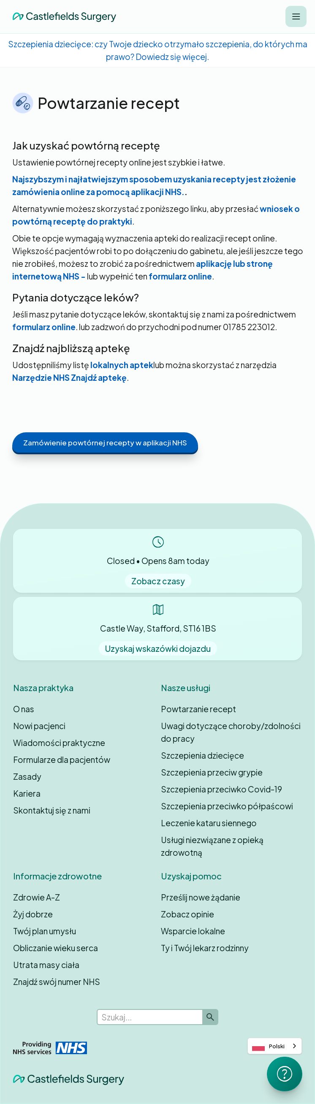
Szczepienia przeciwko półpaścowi (227, 806)
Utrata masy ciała (46, 965)
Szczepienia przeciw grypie (212, 772)
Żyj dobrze (33, 914)
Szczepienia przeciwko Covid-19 (221, 789)
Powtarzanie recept (198, 709)
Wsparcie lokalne (193, 931)
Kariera (27, 793)
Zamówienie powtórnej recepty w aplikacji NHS (105, 442)
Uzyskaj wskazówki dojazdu (158, 648)
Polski (268, 1046)
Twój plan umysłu (44, 931)
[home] (62, 17)
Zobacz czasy (158, 581)
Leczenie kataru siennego (209, 823)
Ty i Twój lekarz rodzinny (205, 948)
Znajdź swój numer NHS (56, 982)
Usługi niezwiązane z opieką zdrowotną (212, 846)
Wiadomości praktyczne (59, 743)
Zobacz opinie (187, 914)
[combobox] (274, 1046)
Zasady (27, 776)
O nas (23, 709)
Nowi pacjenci (39, 726)
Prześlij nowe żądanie (200, 897)
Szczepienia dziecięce (202, 755)
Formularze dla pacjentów (61, 759)
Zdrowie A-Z (36, 897)
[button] (296, 16)
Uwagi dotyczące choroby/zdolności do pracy (231, 732)
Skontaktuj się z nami (51, 810)
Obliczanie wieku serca (55, 948)
